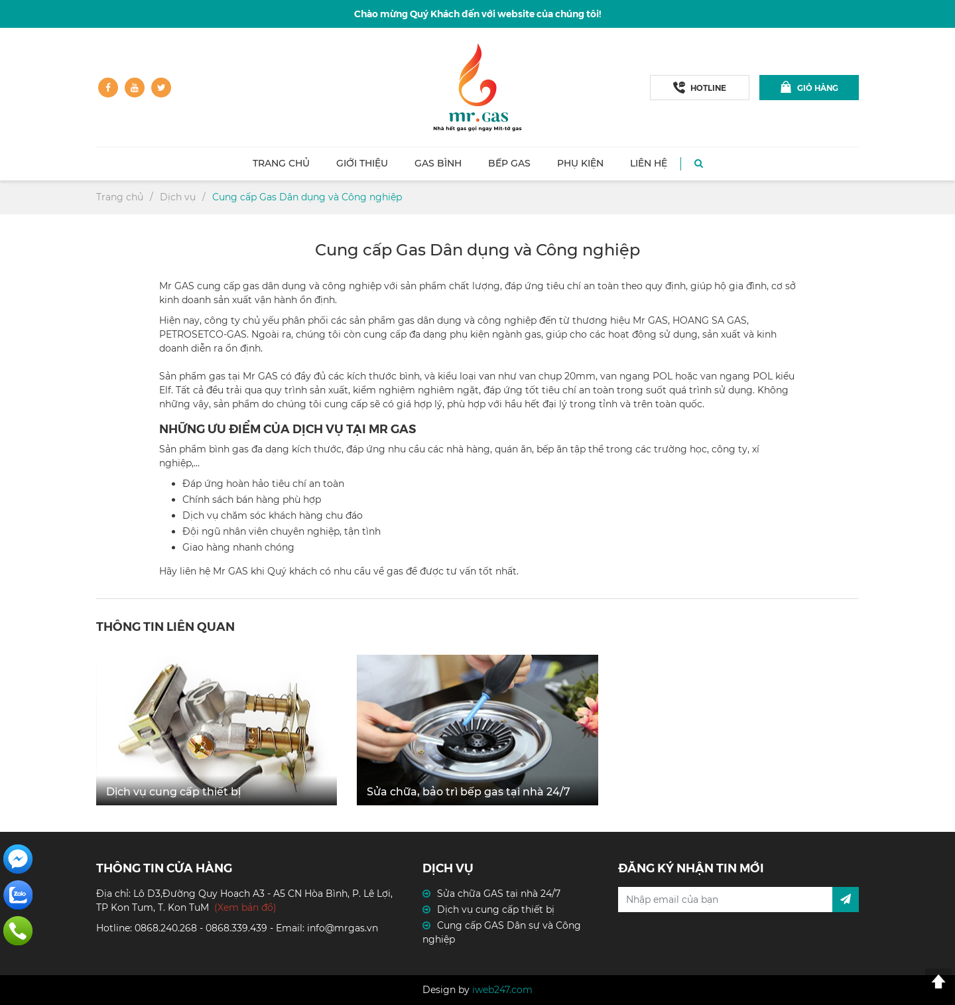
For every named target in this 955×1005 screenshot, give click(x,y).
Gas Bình (438, 163)
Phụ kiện (580, 163)
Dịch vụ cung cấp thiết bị (495, 909)
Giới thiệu (362, 163)
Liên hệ (648, 163)
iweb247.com (502, 990)
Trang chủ (281, 163)
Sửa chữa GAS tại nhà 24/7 (498, 894)
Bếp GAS (509, 163)
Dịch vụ (178, 197)
